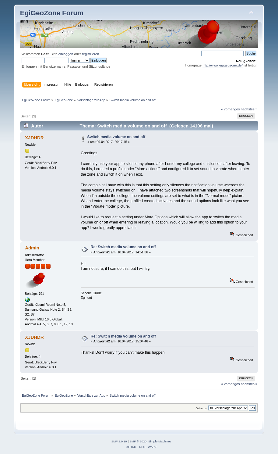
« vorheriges (230, 109)
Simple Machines (159, 441)
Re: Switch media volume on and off (123, 247)
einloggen (65, 54)
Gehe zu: (201, 408)
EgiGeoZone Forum (51, 13)
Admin (32, 247)
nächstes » (249, 109)
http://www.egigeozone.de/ (222, 65)
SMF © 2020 (137, 441)
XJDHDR (34, 137)
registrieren (90, 54)
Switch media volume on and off (116, 137)
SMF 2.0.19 (119, 441)
